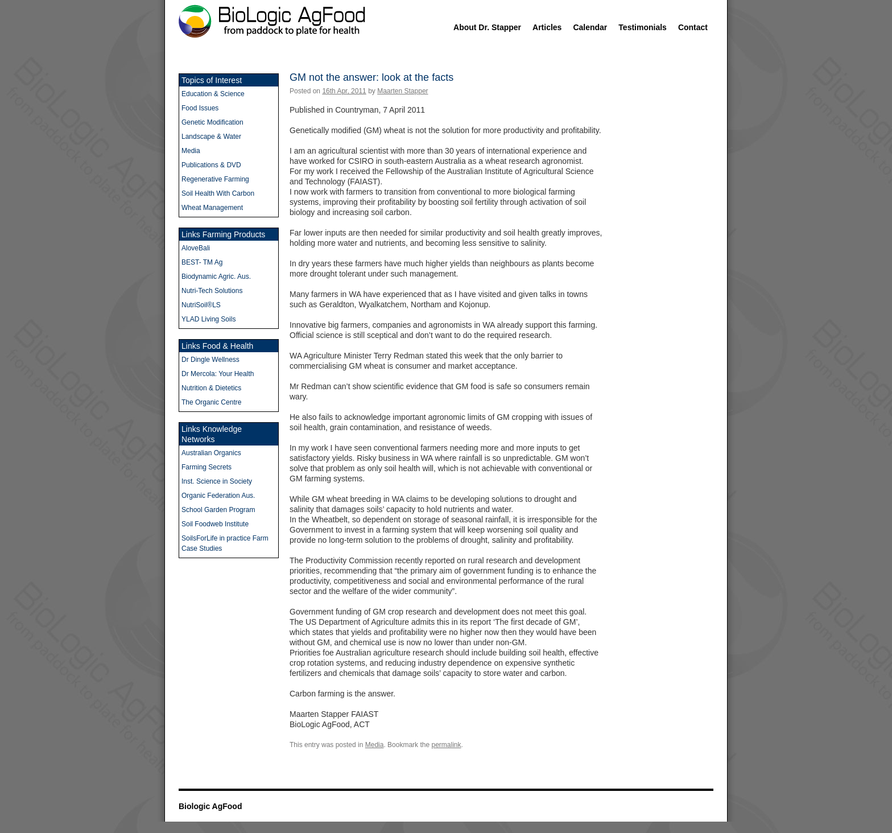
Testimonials (642, 27)
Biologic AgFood (210, 806)
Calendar (590, 27)
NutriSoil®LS (201, 305)
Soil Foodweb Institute (215, 524)
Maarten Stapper (402, 91)
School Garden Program (218, 510)
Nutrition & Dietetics (211, 388)
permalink (446, 745)
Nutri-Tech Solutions (211, 291)
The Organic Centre (211, 402)
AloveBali (195, 248)
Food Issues (199, 108)
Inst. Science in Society (216, 481)
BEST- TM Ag (201, 262)
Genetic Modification (212, 122)
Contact (693, 27)
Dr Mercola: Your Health (217, 374)
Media (374, 745)
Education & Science (213, 94)
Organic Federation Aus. (218, 496)
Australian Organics (211, 453)
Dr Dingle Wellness (210, 360)
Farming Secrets (206, 467)
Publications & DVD (211, 165)
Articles (546, 27)
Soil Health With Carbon (217, 193)
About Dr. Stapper (487, 27)
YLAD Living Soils (208, 319)
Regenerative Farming (215, 179)
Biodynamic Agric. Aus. (216, 277)
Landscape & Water (211, 137)
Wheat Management (212, 208)
